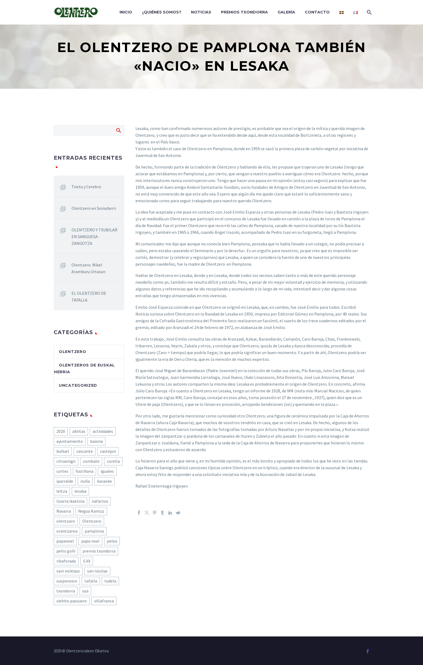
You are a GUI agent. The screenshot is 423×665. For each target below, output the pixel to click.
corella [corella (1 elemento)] (113, 461)
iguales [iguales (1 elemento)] (107, 471)
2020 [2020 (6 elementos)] (60, 431)
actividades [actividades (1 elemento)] (103, 431)
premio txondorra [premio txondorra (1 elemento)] (99, 551)
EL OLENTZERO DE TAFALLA (88, 296)
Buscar (118, 130)
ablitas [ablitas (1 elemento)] (78, 431)
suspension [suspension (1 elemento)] (66, 581)
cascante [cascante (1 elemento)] (84, 451)
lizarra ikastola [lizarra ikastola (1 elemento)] (70, 501)
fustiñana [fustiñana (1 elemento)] (84, 471)
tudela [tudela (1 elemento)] (110, 581)
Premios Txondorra (244, 12)
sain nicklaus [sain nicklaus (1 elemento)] (68, 571)
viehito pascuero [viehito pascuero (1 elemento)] (71, 601)
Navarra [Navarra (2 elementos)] (63, 511)
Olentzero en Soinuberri (93, 208)
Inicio (126, 12)
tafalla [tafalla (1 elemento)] (90, 581)
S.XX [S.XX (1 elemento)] (86, 561)
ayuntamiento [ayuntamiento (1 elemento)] (69, 441)
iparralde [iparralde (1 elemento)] (64, 481)
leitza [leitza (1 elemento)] (61, 491)
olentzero (72, 351)
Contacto (317, 12)
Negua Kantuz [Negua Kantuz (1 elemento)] (91, 511)
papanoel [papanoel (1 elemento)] (65, 541)
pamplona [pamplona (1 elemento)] (94, 531)
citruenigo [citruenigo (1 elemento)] (66, 461)
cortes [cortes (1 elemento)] (62, 471)
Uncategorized (78, 385)
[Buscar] (368, 12)
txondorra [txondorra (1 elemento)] (65, 591)
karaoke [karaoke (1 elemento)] (104, 481)
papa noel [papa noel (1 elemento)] (90, 541)
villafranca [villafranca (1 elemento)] (104, 601)
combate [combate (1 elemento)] (91, 461)
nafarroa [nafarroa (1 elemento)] (100, 501)
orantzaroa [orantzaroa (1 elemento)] (66, 531)
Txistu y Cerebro (86, 186)
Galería (286, 12)
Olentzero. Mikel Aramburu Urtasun (88, 268)
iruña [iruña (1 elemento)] (85, 481)
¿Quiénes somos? (161, 12)
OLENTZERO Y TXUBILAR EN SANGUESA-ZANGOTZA (94, 236)
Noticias (201, 12)
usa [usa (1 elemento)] (85, 591)
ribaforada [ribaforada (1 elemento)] (66, 561)
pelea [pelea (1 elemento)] (112, 541)
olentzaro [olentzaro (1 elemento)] (65, 521)
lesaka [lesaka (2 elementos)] (80, 491)
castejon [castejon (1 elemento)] (108, 451)
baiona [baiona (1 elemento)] (96, 441)
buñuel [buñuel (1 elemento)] (62, 451)
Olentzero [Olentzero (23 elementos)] (91, 521)
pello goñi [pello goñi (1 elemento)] (65, 551)
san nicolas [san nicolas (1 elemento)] (97, 571)
